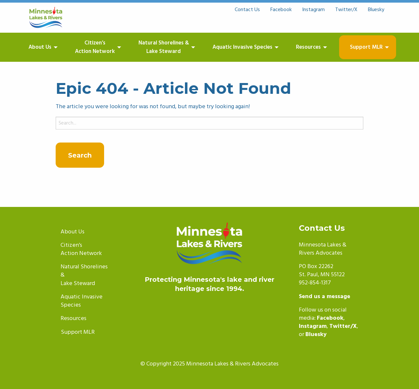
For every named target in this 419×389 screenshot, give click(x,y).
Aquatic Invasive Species (242, 47)
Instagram (313, 10)
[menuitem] (46, 47)
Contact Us (247, 10)
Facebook (281, 10)
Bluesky (376, 10)
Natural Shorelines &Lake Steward (163, 47)
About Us (39, 47)
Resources (308, 47)
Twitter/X (346, 10)
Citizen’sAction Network (95, 47)
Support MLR (366, 47)
